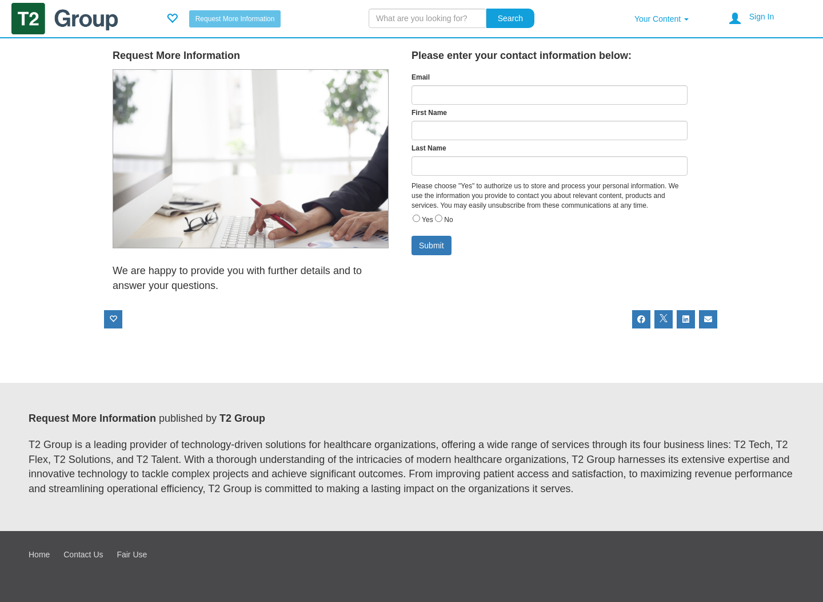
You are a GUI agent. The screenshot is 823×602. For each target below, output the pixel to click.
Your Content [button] (661, 18)
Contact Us (83, 554)
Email (421, 77)
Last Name (429, 148)
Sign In (761, 16)
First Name (429, 113)
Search (510, 18)
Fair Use (132, 554)
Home (39, 554)
